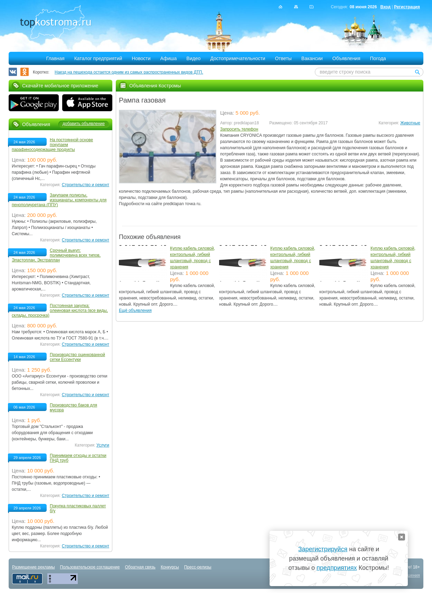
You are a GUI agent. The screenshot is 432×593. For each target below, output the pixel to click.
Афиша (168, 58)
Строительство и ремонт (85, 184)
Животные (410, 123)
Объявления (346, 58)
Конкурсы (170, 567)
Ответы (283, 58)
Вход (385, 6)
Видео (193, 58)
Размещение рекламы (33, 567)
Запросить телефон (239, 129)
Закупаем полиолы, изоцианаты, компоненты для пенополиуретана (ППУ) (59, 200)
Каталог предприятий (98, 58)
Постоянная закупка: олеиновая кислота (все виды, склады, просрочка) (60, 310)
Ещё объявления (135, 310)
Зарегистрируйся (322, 549)
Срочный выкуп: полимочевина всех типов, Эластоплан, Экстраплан (56, 255)
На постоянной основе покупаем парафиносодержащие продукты (52, 144)
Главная (55, 58)
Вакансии (312, 58)
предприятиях (337, 567)
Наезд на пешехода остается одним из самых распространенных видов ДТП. (129, 72)
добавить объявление (84, 123)
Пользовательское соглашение (90, 567)
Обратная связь (140, 567)
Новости (141, 58)
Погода (378, 58)
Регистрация (407, 6)
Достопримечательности (237, 58)
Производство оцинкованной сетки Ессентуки (77, 357)
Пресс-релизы (198, 567)
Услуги (102, 445)
